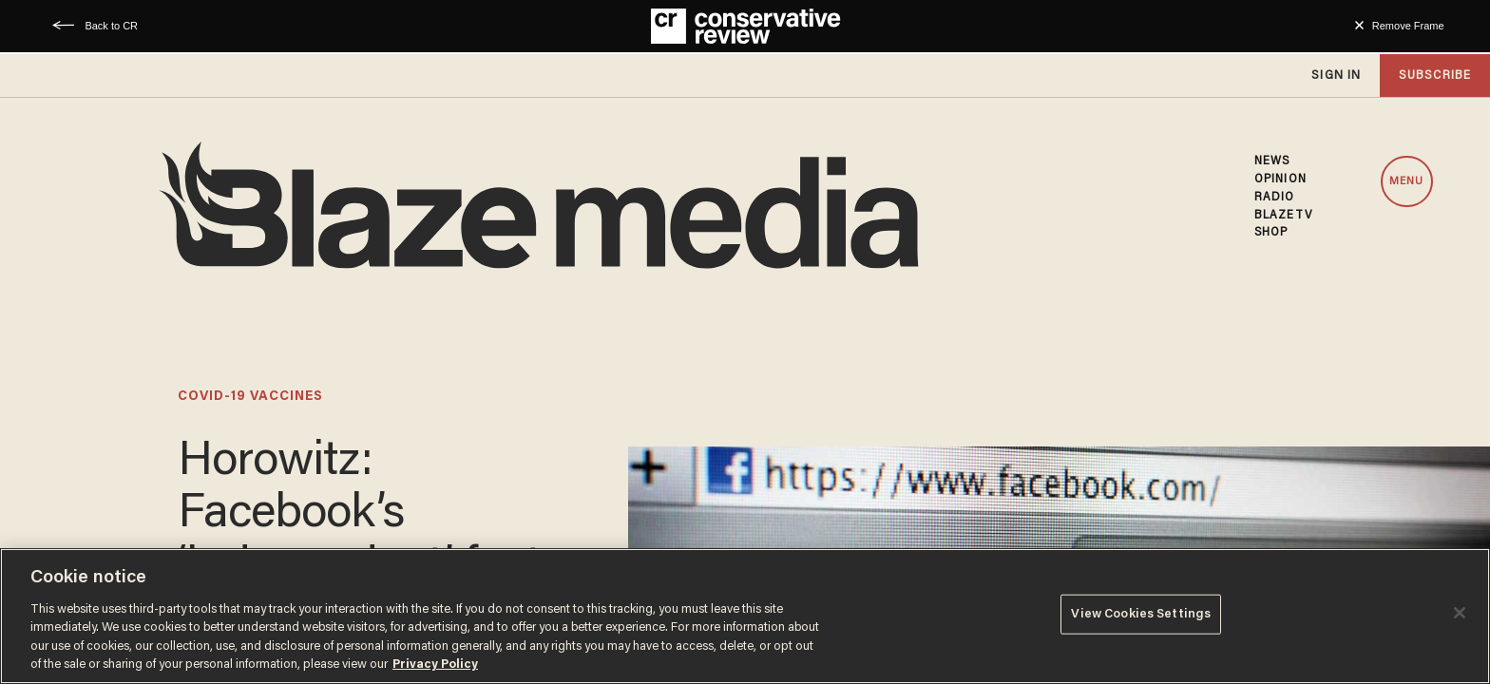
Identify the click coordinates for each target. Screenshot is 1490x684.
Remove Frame (1408, 25)
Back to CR (111, 25)
